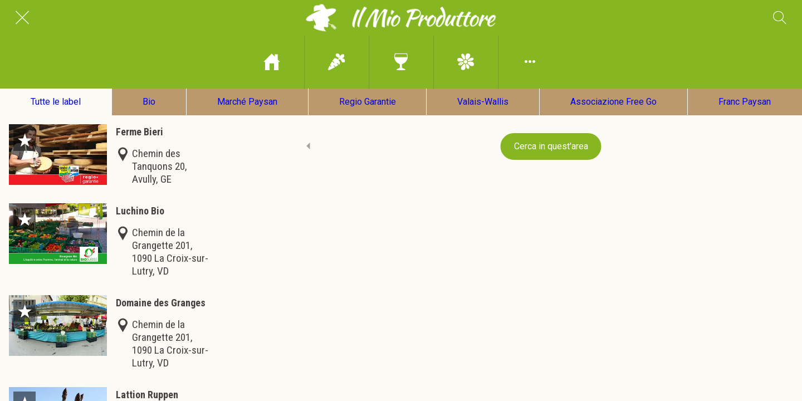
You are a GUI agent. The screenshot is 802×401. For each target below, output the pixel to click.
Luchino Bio (140, 211)
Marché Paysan (247, 101)
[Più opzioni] (530, 62)
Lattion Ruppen (147, 394)
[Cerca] (779, 17)
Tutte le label (56, 101)
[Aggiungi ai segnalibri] (24, 140)
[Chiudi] (22, 18)
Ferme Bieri (139, 132)
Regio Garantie (367, 101)
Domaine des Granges (161, 303)
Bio (149, 101)
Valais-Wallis (482, 101)
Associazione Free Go (613, 101)
